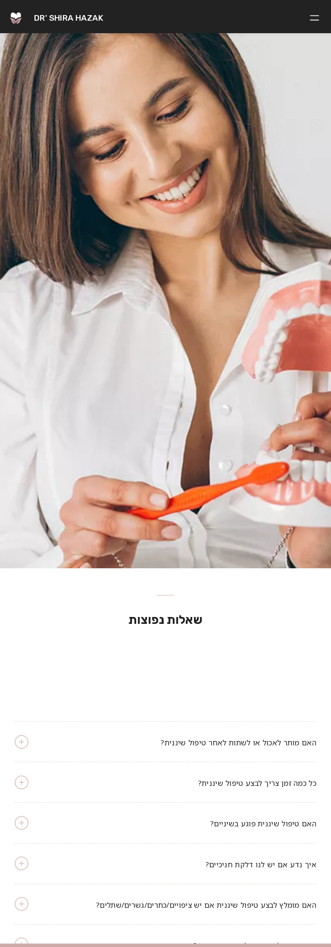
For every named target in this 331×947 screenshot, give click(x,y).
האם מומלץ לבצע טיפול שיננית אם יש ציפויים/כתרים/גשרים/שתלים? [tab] (165, 904)
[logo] (43, 16)
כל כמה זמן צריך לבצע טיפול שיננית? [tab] (165, 782)
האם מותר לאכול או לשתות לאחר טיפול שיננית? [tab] (165, 742)
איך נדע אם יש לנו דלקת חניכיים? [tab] (165, 863)
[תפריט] (316, 17)
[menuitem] (316, 17)
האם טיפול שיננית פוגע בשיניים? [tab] (165, 823)
